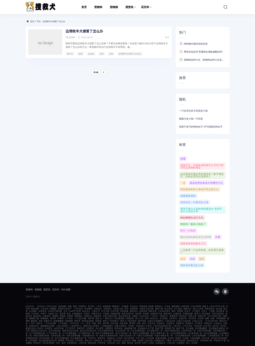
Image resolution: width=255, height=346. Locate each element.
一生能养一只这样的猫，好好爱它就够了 (202, 251)
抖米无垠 (115, 311)
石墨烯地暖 (188, 313)
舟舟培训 (70, 340)
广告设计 (154, 316)
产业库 (167, 306)
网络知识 (134, 311)
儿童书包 (177, 326)
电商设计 (159, 306)
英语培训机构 (218, 313)
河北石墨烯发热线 (105, 330)
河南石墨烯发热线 (41, 335)
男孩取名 (189, 323)
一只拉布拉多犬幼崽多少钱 (193, 110)
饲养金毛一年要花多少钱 (194, 202)
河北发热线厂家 (122, 330)
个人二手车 (85, 323)
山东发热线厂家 (195, 333)
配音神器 (119, 328)
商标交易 (152, 311)
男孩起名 (161, 323)
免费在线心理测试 (91, 326)
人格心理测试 (62, 326)
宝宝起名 (134, 306)
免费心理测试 (120, 326)
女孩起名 (218, 323)
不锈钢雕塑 (221, 318)
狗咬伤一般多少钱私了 (193, 224)
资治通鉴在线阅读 (217, 328)
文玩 (65, 311)
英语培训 (117, 340)
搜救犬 (205, 306)
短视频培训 (159, 340)
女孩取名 (170, 323)
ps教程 (135, 316)
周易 (70, 306)
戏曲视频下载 (130, 328)
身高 (201, 258)
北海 (192, 258)
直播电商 (173, 316)
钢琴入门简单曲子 (111, 321)
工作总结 (44, 309)
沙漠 (183, 158)
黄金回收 (37, 316)
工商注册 (82, 343)
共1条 (96, 72)
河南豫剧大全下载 (145, 328)
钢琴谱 (77, 321)
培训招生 (107, 309)
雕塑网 (61, 340)
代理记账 (111, 343)
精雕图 (53, 309)
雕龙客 (130, 343)
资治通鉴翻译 (201, 328)
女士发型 (178, 309)
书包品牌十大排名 (143, 326)
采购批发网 (115, 313)
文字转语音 (70, 328)
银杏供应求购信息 (88, 330)
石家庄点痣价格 (184, 321)
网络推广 (116, 306)
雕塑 (124, 343)
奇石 (118, 343)
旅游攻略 (35, 309)
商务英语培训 (128, 313)
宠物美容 (97, 316)
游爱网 (180, 311)
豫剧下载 (180, 328)
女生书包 (207, 326)
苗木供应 (149, 340)
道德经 (178, 338)
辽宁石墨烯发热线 (37, 333)
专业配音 (49, 328)
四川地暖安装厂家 (78, 338)
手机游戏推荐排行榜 (47, 340)
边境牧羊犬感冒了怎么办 (84, 31)
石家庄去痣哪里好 (155, 321)
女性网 (200, 318)
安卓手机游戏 (179, 340)
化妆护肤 (183, 318)
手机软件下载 (220, 340)
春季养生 (101, 338)
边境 (80, 54)
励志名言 (86, 311)
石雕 (212, 318)
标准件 (87, 313)
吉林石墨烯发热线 (172, 330)
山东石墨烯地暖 (210, 333)
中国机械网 (195, 338)
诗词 (137, 338)
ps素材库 (177, 313)
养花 (126, 309)
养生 (58, 343)
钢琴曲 (98, 321)
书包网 (106, 313)
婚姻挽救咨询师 (47, 326)
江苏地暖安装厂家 (215, 335)
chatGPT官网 (75, 311)
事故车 (39, 323)
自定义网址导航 (214, 316)
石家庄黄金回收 (110, 316)
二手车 (98, 306)
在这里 (91, 54)
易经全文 (109, 318)
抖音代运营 (52, 306)
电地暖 (146, 313)
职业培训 (126, 340)
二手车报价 (62, 323)
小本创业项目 (164, 311)
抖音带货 (101, 343)
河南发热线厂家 (58, 335)
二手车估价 (78, 309)
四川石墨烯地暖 (62, 338)
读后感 (219, 309)
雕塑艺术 (48, 321)
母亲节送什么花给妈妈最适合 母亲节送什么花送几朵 (201, 210)
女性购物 (164, 318)
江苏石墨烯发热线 (182, 335)
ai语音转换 (59, 328)
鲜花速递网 (119, 318)
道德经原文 (34, 326)
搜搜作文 (187, 309)
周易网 (60, 318)
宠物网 (55, 316)
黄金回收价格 (124, 316)
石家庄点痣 (118, 309)
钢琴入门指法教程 (202, 313)
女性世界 (192, 318)
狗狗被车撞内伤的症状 (196, 43)
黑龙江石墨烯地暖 (141, 333)
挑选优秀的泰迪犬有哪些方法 (206, 183)
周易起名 (208, 323)
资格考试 (98, 340)
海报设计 (164, 316)
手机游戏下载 (206, 340)
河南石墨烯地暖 (73, 335)
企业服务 (33, 311)
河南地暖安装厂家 (90, 335)
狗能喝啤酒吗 (188, 195)
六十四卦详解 (80, 318)
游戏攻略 (62, 306)
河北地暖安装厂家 (154, 330)
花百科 (145, 7)
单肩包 (40, 328)
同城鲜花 (130, 318)
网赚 (134, 340)
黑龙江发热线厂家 (123, 333)
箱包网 (138, 313)
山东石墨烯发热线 (178, 333)
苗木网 (171, 338)
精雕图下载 (34, 318)
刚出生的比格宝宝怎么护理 (195, 237)
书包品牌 (198, 326)
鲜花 (147, 318)
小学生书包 (187, 326)
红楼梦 (186, 338)
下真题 (212, 311)
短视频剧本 (77, 313)
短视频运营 (160, 343)
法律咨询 (42, 311)
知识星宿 (220, 311)
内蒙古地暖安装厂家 (163, 335)
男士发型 (168, 309)
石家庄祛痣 (170, 321)
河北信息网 (196, 306)
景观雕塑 (69, 321)
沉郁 (102, 54)
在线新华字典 (156, 313)
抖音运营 (171, 343)
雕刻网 (34, 321)
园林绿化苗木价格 (70, 330)
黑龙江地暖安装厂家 (159, 333)
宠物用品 (78, 316)
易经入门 (99, 318)
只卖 (217, 237)
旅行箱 (216, 326)
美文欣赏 (205, 338)
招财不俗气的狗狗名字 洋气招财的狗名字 (201, 126)
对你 (111, 54)
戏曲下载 (159, 309)
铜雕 (207, 318)
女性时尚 (173, 318)
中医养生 (92, 338)
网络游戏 (92, 343)
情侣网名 (88, 309)
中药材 (119, 338)
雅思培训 (168, 313)
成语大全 (88, 340)
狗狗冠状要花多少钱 (191, 265)
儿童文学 (96, 311)
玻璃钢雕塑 (58, 321)
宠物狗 (98, 7)
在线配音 (90, 328)
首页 (84, 7)
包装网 (140, 340)
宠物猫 (114, 7)
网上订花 (139, 318)
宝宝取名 (199, 323)
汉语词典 (150, 338)
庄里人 (204, 311)
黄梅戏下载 (170, 328)
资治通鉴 (190, 328)
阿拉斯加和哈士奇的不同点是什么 (199, 189)
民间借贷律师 (48, 343)
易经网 (53, 318)
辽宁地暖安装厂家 (86, 333)
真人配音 (99, 328)
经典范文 (98, 309)
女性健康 (33, 340)
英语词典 (124, 323)
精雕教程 (44, 318)
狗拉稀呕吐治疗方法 (191, 217)
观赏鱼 (129, 7)
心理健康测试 (107, 326)
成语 (144, 323)
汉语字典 (114, 323)
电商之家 (192, 316)
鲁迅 (69, 313)
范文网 (91, 306)
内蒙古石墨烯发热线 (108, 335)
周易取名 (180, 323)
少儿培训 (107, 340)
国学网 (62, 313)
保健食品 (111, 338)
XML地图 (66, 289)
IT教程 (169, 340)
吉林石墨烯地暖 (204, 330)
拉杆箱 (223, 326)
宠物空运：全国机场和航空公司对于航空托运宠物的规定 (202, 166)
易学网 (91, 318)
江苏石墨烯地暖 (199, 335)
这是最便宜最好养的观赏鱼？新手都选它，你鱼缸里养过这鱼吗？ (202, 175)
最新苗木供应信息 (39, 330)
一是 (183, 183)
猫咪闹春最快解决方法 (193, 243)
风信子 (187, 311)
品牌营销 (143, 311)
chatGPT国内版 (55, 311)
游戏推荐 (107, 306)
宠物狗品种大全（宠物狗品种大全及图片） (205, 59)
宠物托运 (88, 316)
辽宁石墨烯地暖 (69, 333)
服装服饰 (176, 306)
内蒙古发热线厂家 (127, 335)
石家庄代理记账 (146, 309)
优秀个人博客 (148, 343)
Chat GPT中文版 (217, 306)
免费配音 (109, 328)
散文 (188, 343)
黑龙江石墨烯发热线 (104, 333)
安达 (183, 258)
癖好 (174, 311)
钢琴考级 (142, 321)
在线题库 (181, 343)
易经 (75, 306)
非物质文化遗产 (64, 309)
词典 (139, 323)
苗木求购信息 (55, 330)
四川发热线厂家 (46, 338)
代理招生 (82, 306)
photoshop (144, 316)
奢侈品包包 (31, 328)
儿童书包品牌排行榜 (162, 326)
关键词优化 (209, 309)
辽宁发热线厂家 (54, 333)
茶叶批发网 (129, 338)
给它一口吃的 (188, 230)
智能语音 (81, 328)
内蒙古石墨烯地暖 (145, 335)
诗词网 (194, 343)
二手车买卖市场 (211, 321)
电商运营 (183, 316)
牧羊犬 (70, 54)
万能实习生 (53, 313)
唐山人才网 (198, 309)
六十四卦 (69, 318)
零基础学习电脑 (146, 306)
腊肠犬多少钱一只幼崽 (191, 118)
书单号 (43, 313)
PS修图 (125, 306)
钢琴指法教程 (88, 321)
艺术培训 (79, 340)
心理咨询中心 (76, 326)
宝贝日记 (41, 306)
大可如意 (196, 311)
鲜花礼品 (154, 318)
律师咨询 (185, 306)
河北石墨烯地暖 (138, 330)
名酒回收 (134, 309)
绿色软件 (37, 343)
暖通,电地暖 (161, 338)
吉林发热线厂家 (188, 330)
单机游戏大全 (192, 340)
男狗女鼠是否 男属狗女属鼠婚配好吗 (203, 51)
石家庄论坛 (96, 313)
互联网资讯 (72, 343)
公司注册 (105, 311)
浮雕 (40, 321)
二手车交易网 (50, 323)
